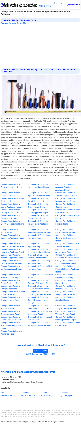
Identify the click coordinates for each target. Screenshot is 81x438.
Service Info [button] (59, 3)
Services (64, 393)
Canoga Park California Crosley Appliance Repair (11, 211)
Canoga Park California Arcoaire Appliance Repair (66, 194)
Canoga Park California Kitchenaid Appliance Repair (67, 256)
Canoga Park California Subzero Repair (10, 307)
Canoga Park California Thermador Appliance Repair (40, 307)
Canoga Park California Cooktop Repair (65, 205)
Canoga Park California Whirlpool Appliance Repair (39, 324)
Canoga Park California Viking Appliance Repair (11, 318)
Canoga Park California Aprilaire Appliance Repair (39, 194)
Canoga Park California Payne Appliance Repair (65, 276)
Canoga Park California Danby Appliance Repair (38, 211)
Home (3, 393)
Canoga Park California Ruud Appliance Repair (13, 293)
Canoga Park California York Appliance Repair (13, 332)
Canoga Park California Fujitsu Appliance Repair (65, 231)
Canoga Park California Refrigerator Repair (10, 287)
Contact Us (45, 393)
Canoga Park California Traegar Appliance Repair (66, 307)
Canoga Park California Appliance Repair (10, 194)
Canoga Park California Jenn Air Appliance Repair (67, 250)
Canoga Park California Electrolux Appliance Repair (12, 222)
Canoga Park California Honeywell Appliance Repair (12, 250)
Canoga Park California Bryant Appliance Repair (65, 199)
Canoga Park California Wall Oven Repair (40, 318)
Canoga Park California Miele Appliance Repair (40, 267)
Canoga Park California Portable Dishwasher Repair (40, 281)
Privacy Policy (46, 395)
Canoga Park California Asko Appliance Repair (13, 199)
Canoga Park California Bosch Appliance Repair (38, 199)
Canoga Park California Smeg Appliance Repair (11, 298)
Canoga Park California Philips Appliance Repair (11, 281)
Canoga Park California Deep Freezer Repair (67, 211)
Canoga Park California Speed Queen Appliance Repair (38, 300)
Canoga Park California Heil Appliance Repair (67, 245)
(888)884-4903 (73, 4)
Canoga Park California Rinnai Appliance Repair (65, 287)
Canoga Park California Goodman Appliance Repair (12, 245)
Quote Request (67, 395)
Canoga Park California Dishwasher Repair (10, 216)
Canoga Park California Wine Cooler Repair (67, 324)
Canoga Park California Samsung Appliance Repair (39, 293)
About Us (25, 393)
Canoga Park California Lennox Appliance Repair (11, 262)
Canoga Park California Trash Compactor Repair (40, 312)
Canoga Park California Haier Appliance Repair (40, 245)
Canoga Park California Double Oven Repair (38, 216)
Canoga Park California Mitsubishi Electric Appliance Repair (67, 269)
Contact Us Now (40, 350)
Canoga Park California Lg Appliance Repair (39, 262)
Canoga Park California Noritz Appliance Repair (11, 276)
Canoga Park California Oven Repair (40, 276)
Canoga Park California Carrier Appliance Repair (11, 205)
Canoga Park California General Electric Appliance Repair (66, 238)
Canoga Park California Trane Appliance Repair (10, 312)
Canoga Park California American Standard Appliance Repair (65, 187)
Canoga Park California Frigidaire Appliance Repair (39, 231)
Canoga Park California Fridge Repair (10, 231)
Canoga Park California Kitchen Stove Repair (38, 256)
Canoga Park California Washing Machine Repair (65, 318)
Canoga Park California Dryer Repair (67, 216)
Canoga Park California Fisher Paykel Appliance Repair (38, 224)
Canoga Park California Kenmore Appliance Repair (12, 256)
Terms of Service (28, 395)
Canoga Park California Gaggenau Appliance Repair (12, 236)
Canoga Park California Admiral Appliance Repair (11, 185)
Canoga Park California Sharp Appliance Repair (65, 293)
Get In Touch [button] (45, 6)
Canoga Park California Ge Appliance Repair (39, 236)
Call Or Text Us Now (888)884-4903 (41, 354)
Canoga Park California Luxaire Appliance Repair (65, 262)
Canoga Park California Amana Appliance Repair (38, 185)
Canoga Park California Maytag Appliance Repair (11, 267)
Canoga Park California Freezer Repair (65, 222)
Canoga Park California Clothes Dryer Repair (38, 205)
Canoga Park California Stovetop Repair (65, 298)
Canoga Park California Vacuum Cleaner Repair (65, 312)
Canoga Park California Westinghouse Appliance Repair (11, 325)
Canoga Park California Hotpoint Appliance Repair (39, 250)
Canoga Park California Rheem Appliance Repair (38, 287)
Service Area (6, 395)
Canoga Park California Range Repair (65, 281)
